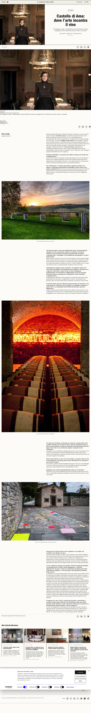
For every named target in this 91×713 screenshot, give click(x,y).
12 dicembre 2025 (58, 663)
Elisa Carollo (6, 659)
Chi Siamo (84, 684)
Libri (52, 686)
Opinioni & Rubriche (54, 689)
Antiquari (43, 689)
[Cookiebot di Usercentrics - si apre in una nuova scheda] (8, 710)
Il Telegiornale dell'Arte (85, 689)
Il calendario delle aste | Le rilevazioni (70, 690)
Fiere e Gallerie (43, 687)
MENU (4, 2)
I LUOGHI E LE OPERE (32, 685)
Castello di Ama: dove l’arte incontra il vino (70, 20)
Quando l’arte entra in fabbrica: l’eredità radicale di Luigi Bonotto (56, 651)
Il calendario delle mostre (70, 687)
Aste (42, 691)
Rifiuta (76, 704)
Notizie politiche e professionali (55, 692)
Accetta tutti (76, 695)
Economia (70, 10)
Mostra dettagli (70, 710)
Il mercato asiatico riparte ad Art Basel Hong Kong (11, 650)
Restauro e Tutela (32, 690)
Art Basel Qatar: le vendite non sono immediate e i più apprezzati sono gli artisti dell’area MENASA (33, 653)
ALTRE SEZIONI (54, 684)
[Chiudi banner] (88, 694)
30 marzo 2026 (13, 659)
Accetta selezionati (76, 700)
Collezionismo (70, 35)
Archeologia (33, 687)
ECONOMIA (43, 684)
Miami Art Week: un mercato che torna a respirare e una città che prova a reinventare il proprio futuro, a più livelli (79, 653)
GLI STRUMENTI (69, 684)
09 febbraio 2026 (35, 668)
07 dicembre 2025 (80, 668)
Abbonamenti (85, 686)
